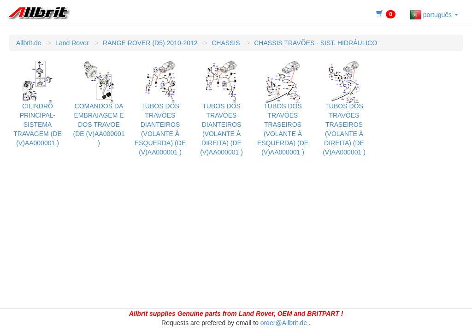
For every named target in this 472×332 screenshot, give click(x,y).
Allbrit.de (28, 43)
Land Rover (71, 43)
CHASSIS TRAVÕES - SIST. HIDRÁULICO (315, 43)
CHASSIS (226, 43)
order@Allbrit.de (283, 322)
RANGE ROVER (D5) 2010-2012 (150, 43)
